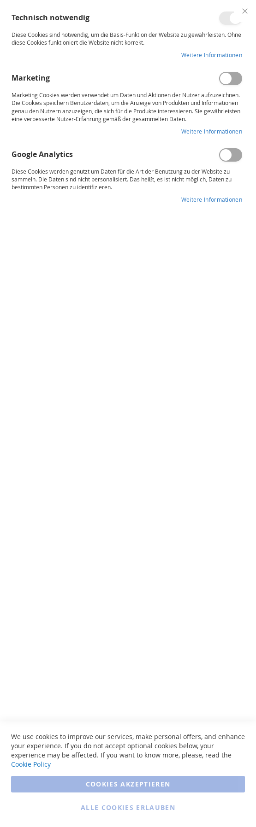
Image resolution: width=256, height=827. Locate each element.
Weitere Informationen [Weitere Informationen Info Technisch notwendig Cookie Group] (211, 54)
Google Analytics (230, 155)
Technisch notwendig (230, 18)
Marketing (230, 78)
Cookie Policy (31, 764)
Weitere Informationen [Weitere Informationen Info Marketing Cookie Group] (211, 131)
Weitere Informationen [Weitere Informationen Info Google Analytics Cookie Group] (211, 199)
